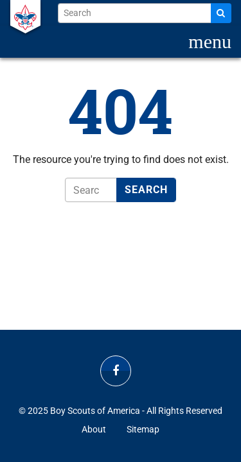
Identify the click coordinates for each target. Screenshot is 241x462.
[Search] (221, 13)
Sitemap (143, 429)
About (94, 429)
